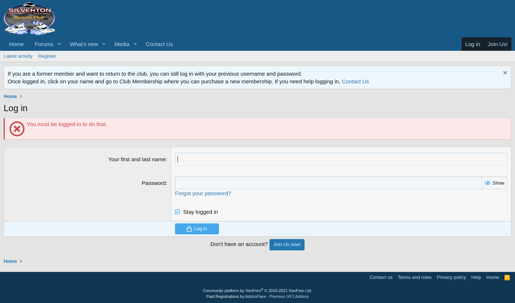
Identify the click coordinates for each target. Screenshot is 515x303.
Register (47, 56)
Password (154, 183)
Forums (44, 44)
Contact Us (159, 44)
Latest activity (18, 56)
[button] (59, 44)
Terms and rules (415, 277)
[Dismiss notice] (504, 73)
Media (122, 44)
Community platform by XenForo (257, 290)
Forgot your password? (203, 193)
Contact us (381, 277)
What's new (84, 44)
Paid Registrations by (257, 296)
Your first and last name (137, 159)
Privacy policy (451, 277)
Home (16, 44)
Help (476, 277)
